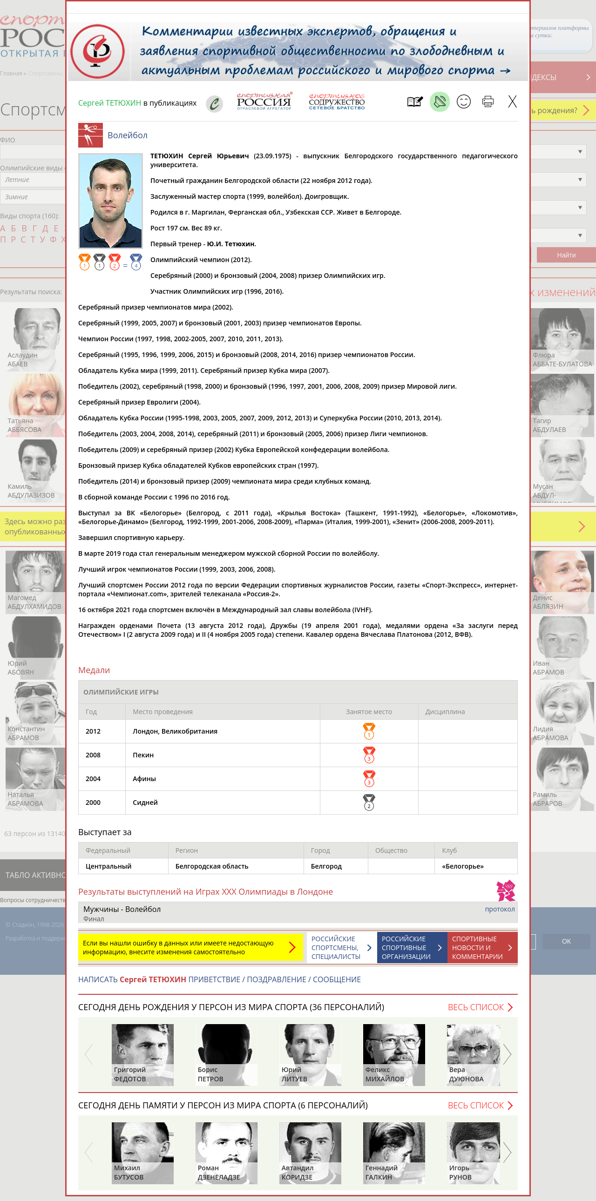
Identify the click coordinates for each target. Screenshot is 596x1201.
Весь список (476, 1011)
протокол (500, 913)
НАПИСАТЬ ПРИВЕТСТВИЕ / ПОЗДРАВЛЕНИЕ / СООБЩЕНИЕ (219, 984)
